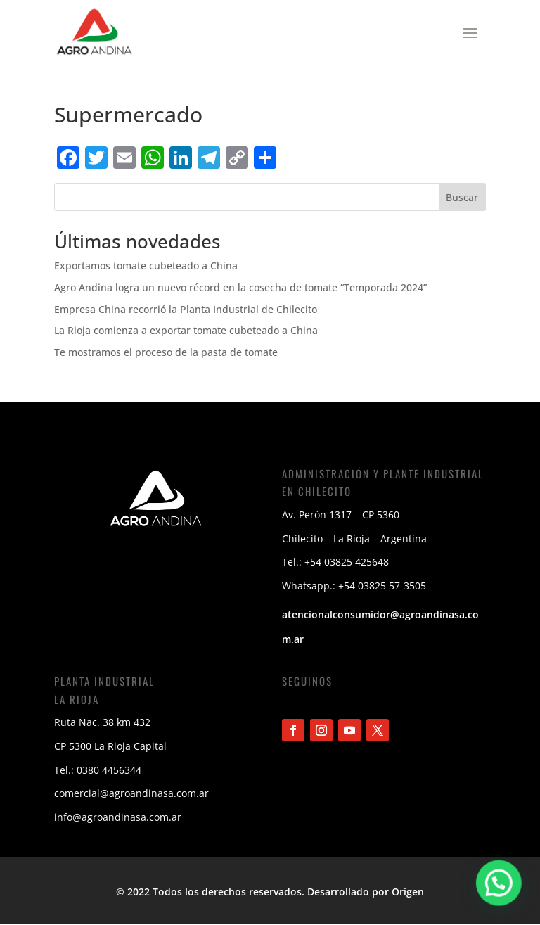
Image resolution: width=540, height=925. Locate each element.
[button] (500, 888)
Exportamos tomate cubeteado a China (146, 265)
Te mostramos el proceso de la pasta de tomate (166, 352)
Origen (408, 891)
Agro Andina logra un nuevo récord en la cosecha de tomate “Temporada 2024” (240, 287)
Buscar (462, 197)
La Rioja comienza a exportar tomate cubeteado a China (186, 330)
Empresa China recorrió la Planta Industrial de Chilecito (185, 309)
